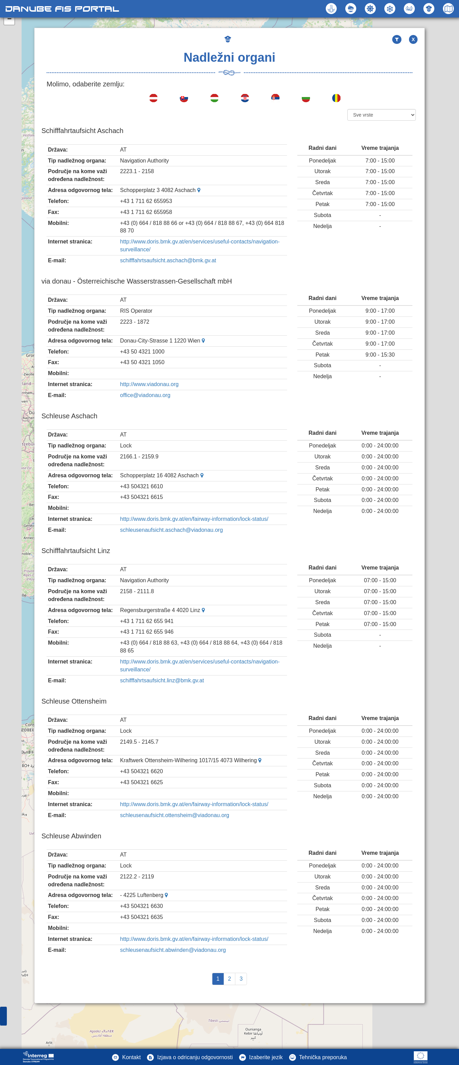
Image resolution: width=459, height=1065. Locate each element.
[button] (410, 8)
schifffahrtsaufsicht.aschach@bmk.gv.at (168, 260)
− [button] (9, 19)
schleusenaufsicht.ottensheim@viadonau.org (175, 815)
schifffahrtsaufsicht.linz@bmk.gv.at (162, 680)
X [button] (413, 39)
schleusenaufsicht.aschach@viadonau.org (171, 530)
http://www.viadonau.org (149, 384)
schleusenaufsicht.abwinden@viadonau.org (173, 950)
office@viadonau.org (145, 395)
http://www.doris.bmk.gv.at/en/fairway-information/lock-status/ (194, 519)
